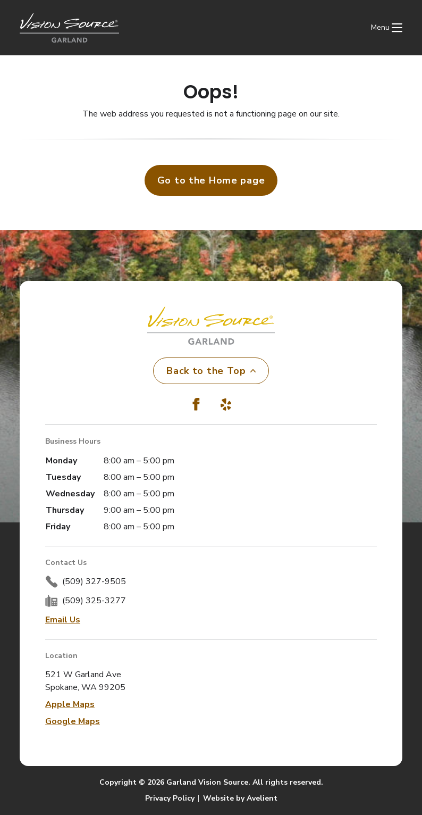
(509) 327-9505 (94, 581)
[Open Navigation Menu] (386, 27)
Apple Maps (70, 704)
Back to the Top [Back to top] (211, 370)
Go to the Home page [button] (211, 180)
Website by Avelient (240, 798)
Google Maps (72, 721)
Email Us (62, 620)
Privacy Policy (170, 798)
